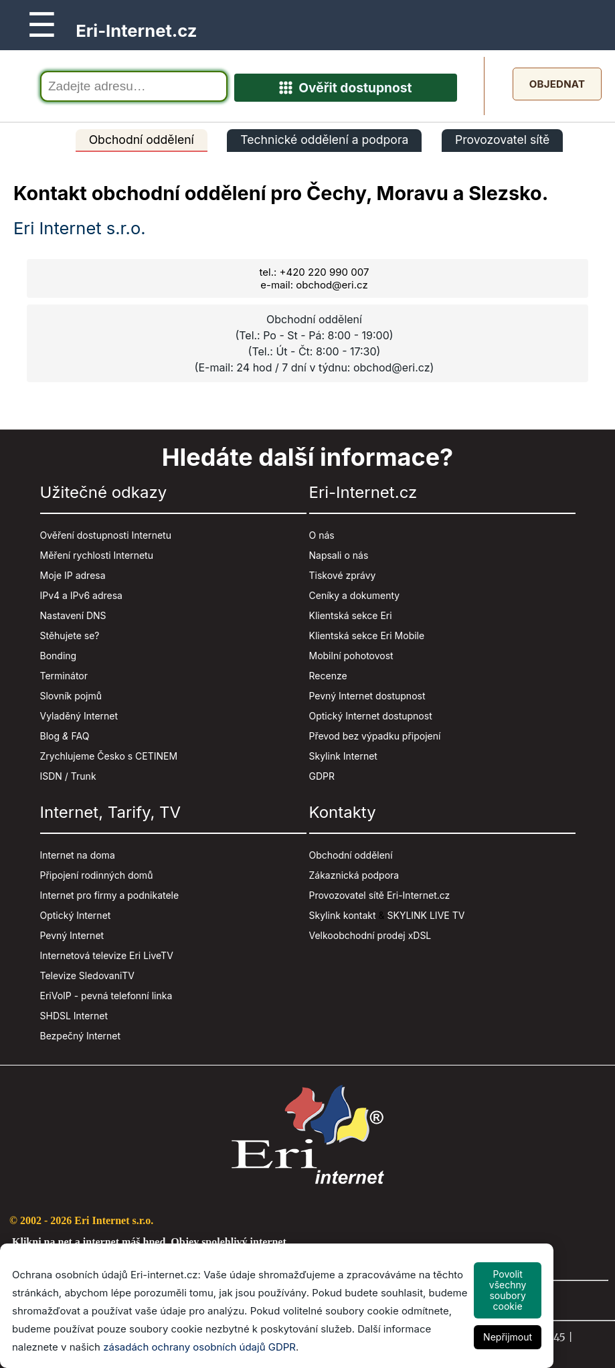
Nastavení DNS (73, 615)
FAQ (81, 736)
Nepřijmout (507, 1337)
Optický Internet (75, 915)
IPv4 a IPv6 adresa (81, 595)
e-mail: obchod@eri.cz (313, 284)
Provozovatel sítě (502, 140)
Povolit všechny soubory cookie (508, 1290)
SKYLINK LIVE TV (426, 915)
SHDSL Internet (74, 1015)
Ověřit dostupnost (345, 88)
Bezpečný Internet (80, 1035)
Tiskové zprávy (342, 575)
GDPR (322, 776)
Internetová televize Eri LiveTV (106, 955)
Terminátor (64, 675)
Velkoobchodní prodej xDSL (370, 935)
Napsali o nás (339, 555)
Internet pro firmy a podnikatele (109, 895)
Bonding (58, 655)
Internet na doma (77, 855)
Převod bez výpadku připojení (375, 736)
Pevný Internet (72, 935)
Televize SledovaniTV (87, 975)
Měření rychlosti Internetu (96, 555)
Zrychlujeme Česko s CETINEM (109, 756)
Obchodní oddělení (141, 140)
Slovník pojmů (71, 695)
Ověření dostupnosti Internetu (105, 535)
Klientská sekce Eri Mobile (367, 635)
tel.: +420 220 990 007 (314, 272)
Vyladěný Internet (79, 715)
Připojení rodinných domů (96, 875)
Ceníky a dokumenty (354, 595)
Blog (50, 736)
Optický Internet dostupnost (370, 715)
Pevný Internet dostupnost (367, 695)
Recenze (328, 675)
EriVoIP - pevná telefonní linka (106, 995)
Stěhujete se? (70, 635)
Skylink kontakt (342, 915)
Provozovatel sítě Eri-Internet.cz (379, 895)
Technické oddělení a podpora (324, 140)
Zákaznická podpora (354, 875)
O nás (322, 535)
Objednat (557, 84)
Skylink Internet (343, 756)
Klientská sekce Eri (350, 615)
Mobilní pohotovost (351, 655)
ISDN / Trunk (68, 776)
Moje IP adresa (73, 575)
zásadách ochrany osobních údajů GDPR (199, 1347)
